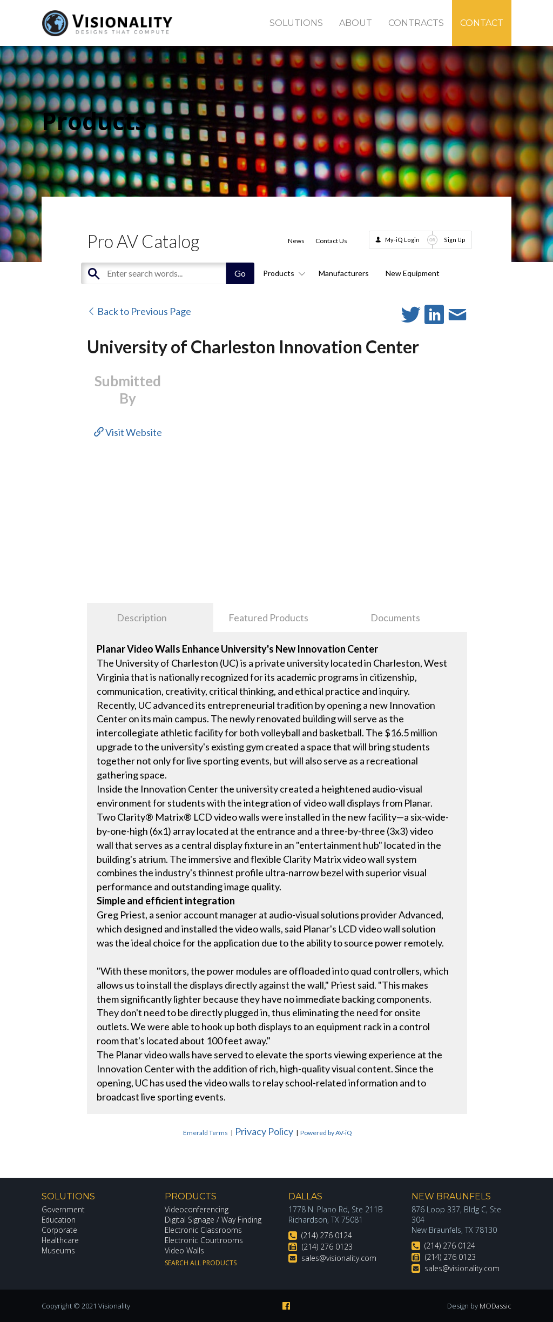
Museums (59, 1250)
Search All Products (201, 1262)
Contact (481, 23)
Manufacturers (344, 273)
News (296, 241)
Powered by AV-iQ (326, 1133)
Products (282, 273)
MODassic (495, 1306)
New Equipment (413, 273)
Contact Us (331, 241)
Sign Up (455, 239)
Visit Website (128, 432)
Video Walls (185, 1250)
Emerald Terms (205, 1133)
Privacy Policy (264, 1131)
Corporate (60, 1230)
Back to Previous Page (139, 311)
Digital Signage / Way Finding (213, 1219)
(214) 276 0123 (327, 1247)
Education (59, 1219)
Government (63, 1209)
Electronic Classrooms (203, 1230)
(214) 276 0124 (326, 1235)
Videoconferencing (197, 1209)
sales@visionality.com (338, 1258)
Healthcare (60, 1240)
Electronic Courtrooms (204, 1240)
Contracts (416, 23)
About (355, 23)
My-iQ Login (402, 239)
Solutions (296, 23)
